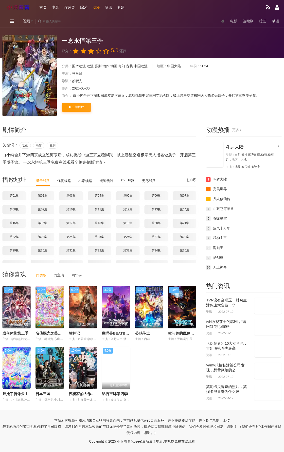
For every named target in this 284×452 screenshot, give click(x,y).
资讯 (108, 7)
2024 (204, 66)
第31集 (70, 250)
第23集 (42, 237)
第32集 (99, 250)
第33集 (127, 250)
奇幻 (121, 66)
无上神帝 (216, 267)
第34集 (156, 250)
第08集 (14, 209)
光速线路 (106, 181)
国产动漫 (79, 66)
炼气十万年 (218, 228)
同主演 (59, 275)
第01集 (14, 195)
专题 (120, 7)
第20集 (156, 223)
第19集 (127, 223)
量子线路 (43, 181)
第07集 (184, 195)
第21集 (184, 223)
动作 (106, 66)
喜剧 (98, 66)
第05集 (127, 195)
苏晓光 (77, 81)
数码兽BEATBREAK (119, 333)
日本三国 (43, 394)
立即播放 (76, 107)
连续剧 (69, 7)
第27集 (156, 237)
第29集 (14, 250)
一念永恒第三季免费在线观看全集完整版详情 (64, 162)
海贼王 (214, 248)
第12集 (127, 209)
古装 (129, 66)
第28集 (184, 237)
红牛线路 (128, 181)
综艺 (84, 7)
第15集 (14, 223)
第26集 (127, 237)
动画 (113, 66)
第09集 (42, 209)
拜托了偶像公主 (15, 394)
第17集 (70, 223)
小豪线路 (85, 181)
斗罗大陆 (235, 146)
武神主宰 (216, 238)
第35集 (184, 250)
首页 (43, 7)
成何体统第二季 (15, 333)
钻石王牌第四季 (115, 394)
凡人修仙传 (218, 199)
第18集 (99, 223)
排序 (190, 180)
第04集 (99, 195)
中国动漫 (141, 66)
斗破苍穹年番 (220, 209)
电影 (55, 7)
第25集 (99, 237)
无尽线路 (149, 181)
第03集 (70, 195)
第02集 (42, 195)
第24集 (70, 237)
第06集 (156, 195)
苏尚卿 (77, 73)
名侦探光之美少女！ (52, 333)
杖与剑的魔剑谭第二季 (186, 333)
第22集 (14, 237)
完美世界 (216, 189)
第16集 (42, 223)
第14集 (184, 209)
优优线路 (64, 181)
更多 (236, 130)
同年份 (76, 275)
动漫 (96, 7)
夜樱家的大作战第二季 (87, 394)
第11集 (99, 209)
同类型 (41, 275)
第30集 (42, 250)
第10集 (70, 209)
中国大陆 (174, 66)
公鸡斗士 (142, 333)
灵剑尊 (214, 258)
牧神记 (74, 333)
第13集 (156, 209)
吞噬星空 (216, 218)
